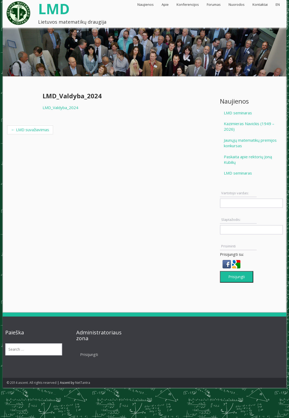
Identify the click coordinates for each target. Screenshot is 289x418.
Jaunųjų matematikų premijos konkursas (250, 142)
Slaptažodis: (231, 219)
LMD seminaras (238, 112)
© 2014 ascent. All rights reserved (31, 382)
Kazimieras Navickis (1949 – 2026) (249, 126)
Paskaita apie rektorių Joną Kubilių (248, 159)
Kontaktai (260, 4)
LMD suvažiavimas (30, 129)
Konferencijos (188, 4)
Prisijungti (236, 276)
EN (278, 4)
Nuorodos (237, 4)
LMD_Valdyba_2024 (60, 107)
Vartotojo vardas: (235, 193)
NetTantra (82, 382)
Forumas (214, 4)
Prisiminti (228, 246)
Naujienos (145, 4)
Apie (165, 4)
